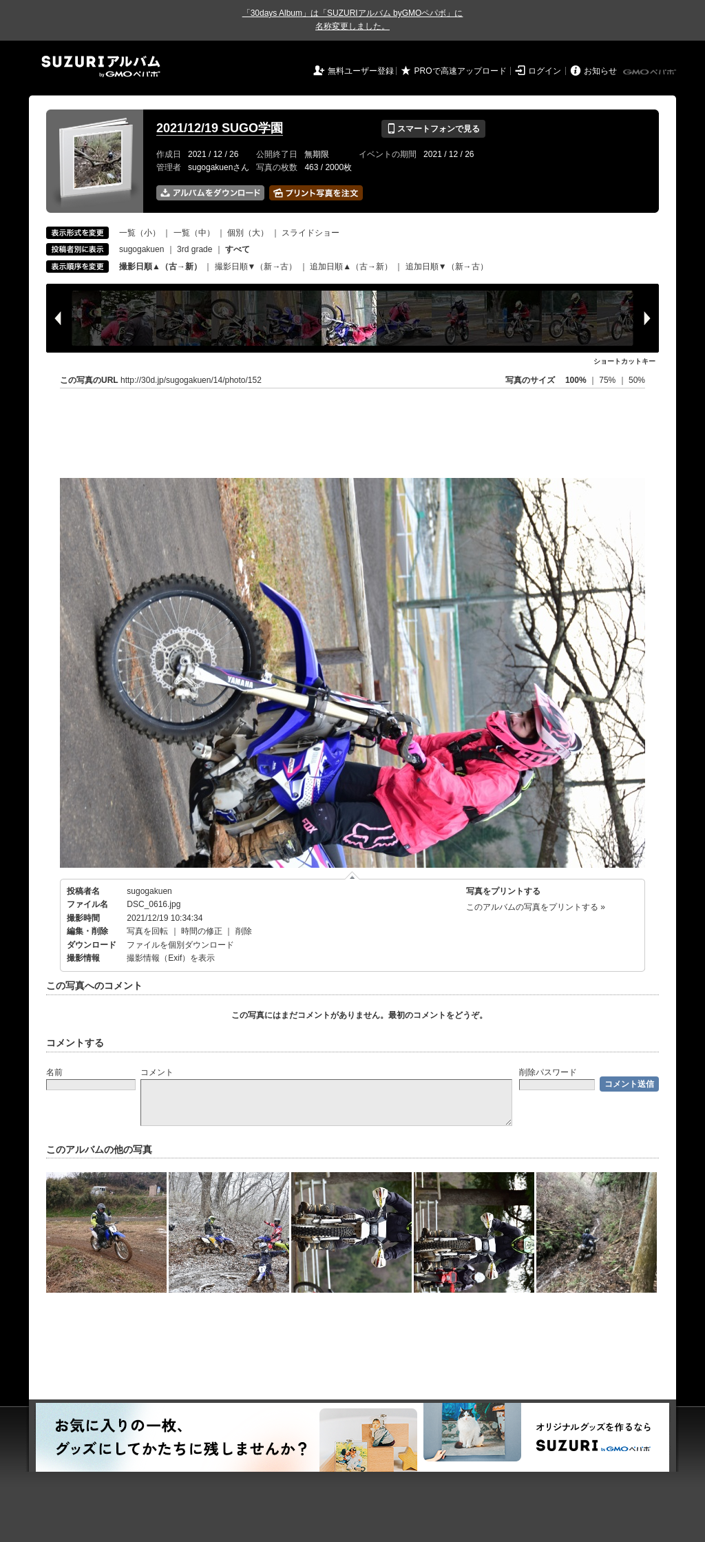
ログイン (544, 71)
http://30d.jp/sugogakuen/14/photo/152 (191, 380)
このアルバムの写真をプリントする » (535, 907)
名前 (54, 1072)
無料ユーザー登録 (361, 71)
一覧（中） (194, 233)
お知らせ (600, 71)
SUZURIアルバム (101, 66)
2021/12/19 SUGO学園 (219, 128)
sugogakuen (141, 249)
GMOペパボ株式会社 (650, 72)
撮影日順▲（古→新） (160, 266)
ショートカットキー (624, 361)
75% (608, 380)
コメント (156, 1072)
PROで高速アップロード (460, 71)
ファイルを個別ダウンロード (180, 945)
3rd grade (194, 249)
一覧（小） (139, 233)
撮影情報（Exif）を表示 (171, 958)
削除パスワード (548, 1072)
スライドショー (310, 233)
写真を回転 (147, 931)
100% (576, 380)
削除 (243, 931)
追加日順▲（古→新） (351, 266)
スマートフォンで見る (433, 129)
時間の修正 (201, 931)
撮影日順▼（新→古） (256, 266)
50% (637, 380)
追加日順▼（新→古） (447, 266)
